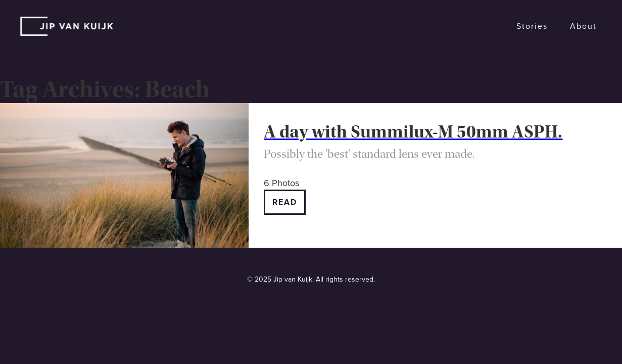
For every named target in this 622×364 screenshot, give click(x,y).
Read (284, 202)
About (583, 26)
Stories (532, 26)
